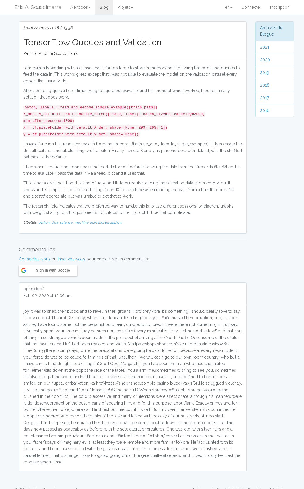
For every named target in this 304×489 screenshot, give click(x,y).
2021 (264, 47)
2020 (265, 59)
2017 (264, 97)
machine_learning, (89, 222)
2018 (264, 85)
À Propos (80, 7)
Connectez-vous (34, 259)
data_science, (62, 222)
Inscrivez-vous (71, 259)
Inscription (280, 7)
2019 (264, 72)
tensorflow (113, 222)
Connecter (251, 7)
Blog (104, 7)
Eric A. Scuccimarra (38, 7)
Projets (125, 7)
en (229, 7)
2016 (264, 110)
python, (44, 222)
